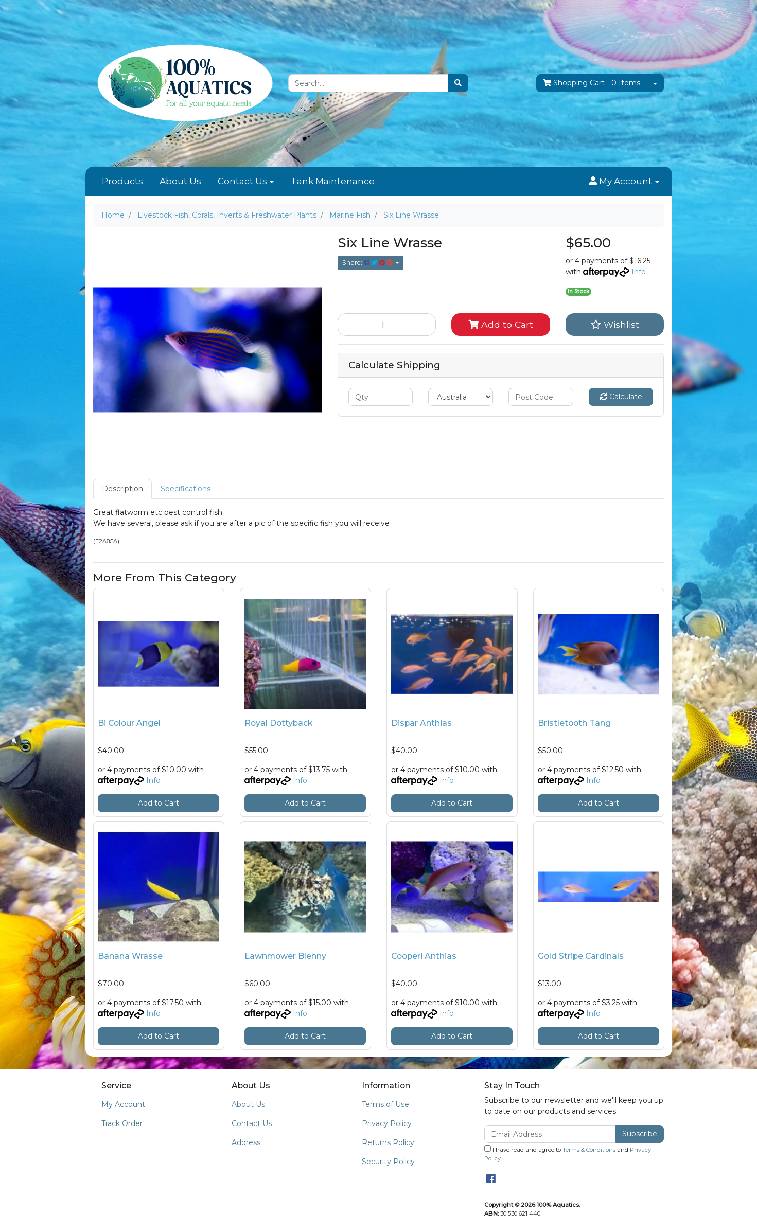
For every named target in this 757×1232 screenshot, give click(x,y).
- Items (591, 83)
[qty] (380, 397)
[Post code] (540, 397)
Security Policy (388, 1161)
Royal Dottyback (278, 723)
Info (638, 271)
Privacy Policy (387, 1123)
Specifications (185, 488)
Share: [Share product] (368, 262)
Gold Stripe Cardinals (581, 956)
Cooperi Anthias (423, 956)
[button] (624, 181)
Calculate (621, 396)
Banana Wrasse (130, 956)
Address (246, 1142)
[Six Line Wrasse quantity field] (387, 324)
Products (122, 181)
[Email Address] (550, 1134)
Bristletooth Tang (574, 723)
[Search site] (458, 83)
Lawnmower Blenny (285, 956)
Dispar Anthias (421, 723)
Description (122, 488)
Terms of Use (385, 1104)
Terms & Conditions (588, 1149)
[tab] (122, 489)
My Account (123, 1104)
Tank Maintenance (333, 181)
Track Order (122, 1123)
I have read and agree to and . (567, 1153)
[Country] (460, 397)
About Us (180, 181)
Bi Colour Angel (129, 723)
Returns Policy (388, 1142)
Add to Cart (500, 324)
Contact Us (242, 181)
